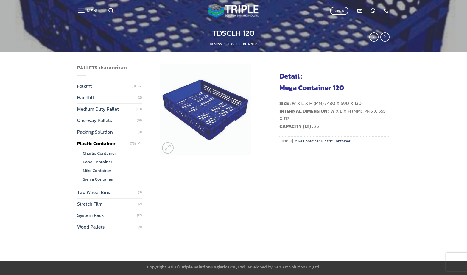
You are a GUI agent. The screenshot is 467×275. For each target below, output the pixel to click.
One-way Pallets (94, 120)
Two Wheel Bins (93, 192)
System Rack (90, 215)
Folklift (84, 86)
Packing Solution (95, 131)
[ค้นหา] (110, 11)
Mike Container (97, 170)
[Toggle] (139, 86)
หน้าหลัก (216, 44)
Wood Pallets (91, 226)
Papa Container (97, 162)
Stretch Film (90, 203)
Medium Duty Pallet (98, 108)
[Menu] (88, 11)
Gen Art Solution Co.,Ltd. (297, 267)
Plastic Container (242, 44)
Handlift (85, 97)
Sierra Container (98, 179)
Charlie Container (99, 153)
